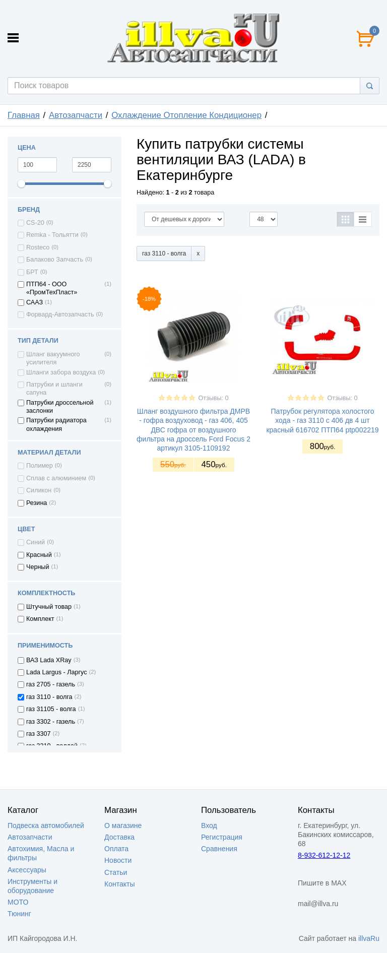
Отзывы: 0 (213, 398)
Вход (209, 825)
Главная (24, 115)
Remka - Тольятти (52, 234)
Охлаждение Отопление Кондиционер (186, 115)
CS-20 (35, 222)
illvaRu (368, 938)
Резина (36, 502)
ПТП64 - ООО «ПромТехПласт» (51, 288)
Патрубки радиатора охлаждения (56, 424)
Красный (39, 554)
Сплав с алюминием (56, 478)
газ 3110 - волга (49, 697)
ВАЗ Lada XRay (49, 660)
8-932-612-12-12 (324, 855)
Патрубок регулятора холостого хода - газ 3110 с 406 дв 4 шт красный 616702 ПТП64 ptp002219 (322, 420)
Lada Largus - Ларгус (56, 672)
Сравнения (219, 849)
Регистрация (221, 837)
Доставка (119, 837)
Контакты (119, 884)
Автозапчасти (75, 115)
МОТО (18, 902)
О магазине (123, 825)
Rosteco (37, 247)
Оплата (116, 849)
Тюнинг (19, 914)
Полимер (39, 465)
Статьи (115, 872)
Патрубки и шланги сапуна (54, 388)
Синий (35, 542)
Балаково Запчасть (54, 259)
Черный (37, 566)
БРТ (32, 272)
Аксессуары (27, 870)
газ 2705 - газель (50, 684)
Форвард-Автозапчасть (60, 314)
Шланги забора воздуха (61, 372)
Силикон (38, 490)
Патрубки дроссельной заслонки (60, 406)
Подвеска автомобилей (46, 825)
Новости (118, 860)
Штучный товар (49, 606)
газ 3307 (38, 733)
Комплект (40, 618)
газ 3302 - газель (50, 721)
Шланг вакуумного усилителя (53, 358)
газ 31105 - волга (51, 709)
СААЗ (34, 302)
